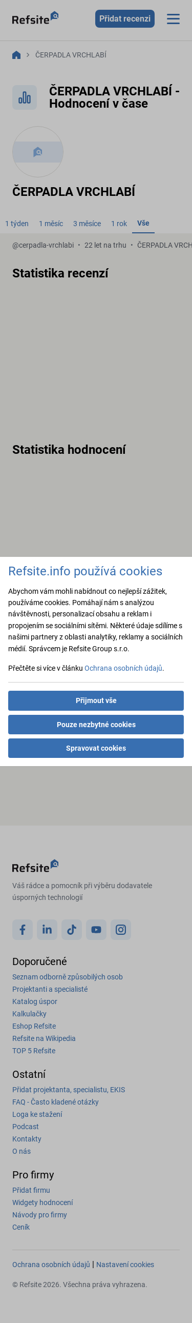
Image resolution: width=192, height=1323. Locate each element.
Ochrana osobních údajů (123, 668)
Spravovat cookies (96, 748)
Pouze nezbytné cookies (96, 724)
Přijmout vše (96, 700)
